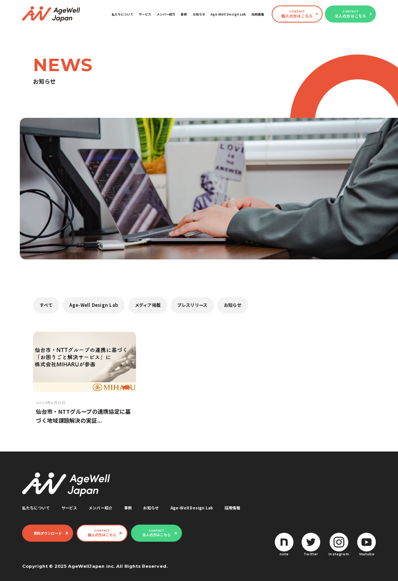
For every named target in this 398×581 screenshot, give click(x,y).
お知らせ (199, 14)
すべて (46, 305)
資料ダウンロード (47, 533)
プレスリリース (192, 305)
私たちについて (122, 14)
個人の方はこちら (297, 14)
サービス (145, 14)
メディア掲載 (148, 305)
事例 (184, 14)
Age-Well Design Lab (228, 14)
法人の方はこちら (351, 14)
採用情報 (257, 14)
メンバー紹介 (166, 14)
